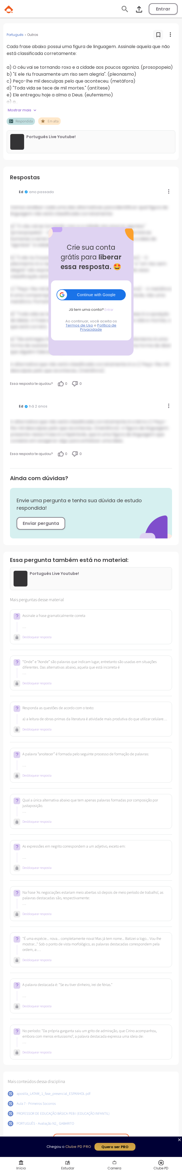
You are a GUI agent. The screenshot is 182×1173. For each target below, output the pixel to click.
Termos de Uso (79, 325)
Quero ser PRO (115, 1147)
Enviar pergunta (41, 523)
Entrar (163, 9)
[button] (91, 294)
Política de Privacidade (98, 327)
